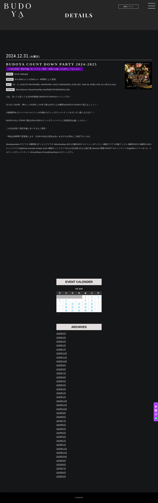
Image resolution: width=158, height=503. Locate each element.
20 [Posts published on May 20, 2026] (73, 307)
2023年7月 (61, 468)
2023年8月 (61, 464)
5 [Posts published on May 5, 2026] (66, 300)
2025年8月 (61, 369)
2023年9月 (61, 461)
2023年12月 (61, 449)
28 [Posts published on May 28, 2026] (79, 310)
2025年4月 (61, 385)
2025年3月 (61, 389)
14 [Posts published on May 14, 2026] (79, 304)
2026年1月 (61, 349)
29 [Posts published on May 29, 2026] (85, 310)
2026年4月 (61, 337)
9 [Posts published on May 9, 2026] (91, 300)
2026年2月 (61, 345)
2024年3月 (61, 437)
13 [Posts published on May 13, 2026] (73, 304)
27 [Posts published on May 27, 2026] (73, 310)
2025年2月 (61, 393)
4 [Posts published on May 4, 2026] (59, 300)
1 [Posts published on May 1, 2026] (85, 297)
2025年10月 (61, 361)
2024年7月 (61, 421)
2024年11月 (61, 405)
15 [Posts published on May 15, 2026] (85, 304)
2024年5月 (61, 429)
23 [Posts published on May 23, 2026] (92, 307)
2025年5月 (61, 381)
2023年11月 (61, 453)
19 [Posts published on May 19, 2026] (66, 307)
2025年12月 (61, 353)
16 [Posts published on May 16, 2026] (92, 304)
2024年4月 (61, 433)
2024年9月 (61, 413)
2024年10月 (61, 409)
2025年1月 (61, 397)
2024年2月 (61, 441)
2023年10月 (61, 456)
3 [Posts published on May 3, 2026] (98, 297)
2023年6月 (61, 472)
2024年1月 (61, 445)
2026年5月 (61, 333)
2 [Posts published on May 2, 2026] (91, 297)
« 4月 (58, 314)
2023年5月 (61, 476)
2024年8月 (61, 417)
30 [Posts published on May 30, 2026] (92, 310)
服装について (128, 6)
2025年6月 (61, 377)
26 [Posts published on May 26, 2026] (66, 310)
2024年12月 (61, 401)
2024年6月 (61, 425)
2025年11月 (61, 357)
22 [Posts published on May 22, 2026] (85, 307)
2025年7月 (61, 373)
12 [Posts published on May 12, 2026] (66, 304)
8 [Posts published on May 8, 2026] (85, 300)
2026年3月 (61, 341)
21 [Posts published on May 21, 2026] (79, 307)
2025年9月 (61, 365)
